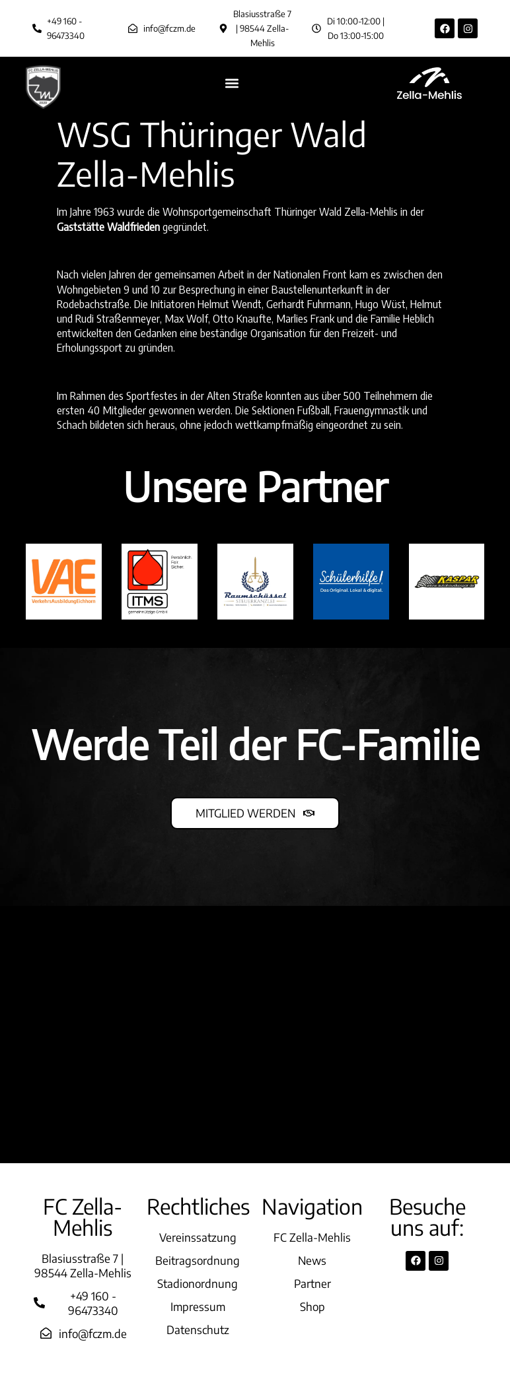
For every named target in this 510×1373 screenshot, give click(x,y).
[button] (232, 83)
